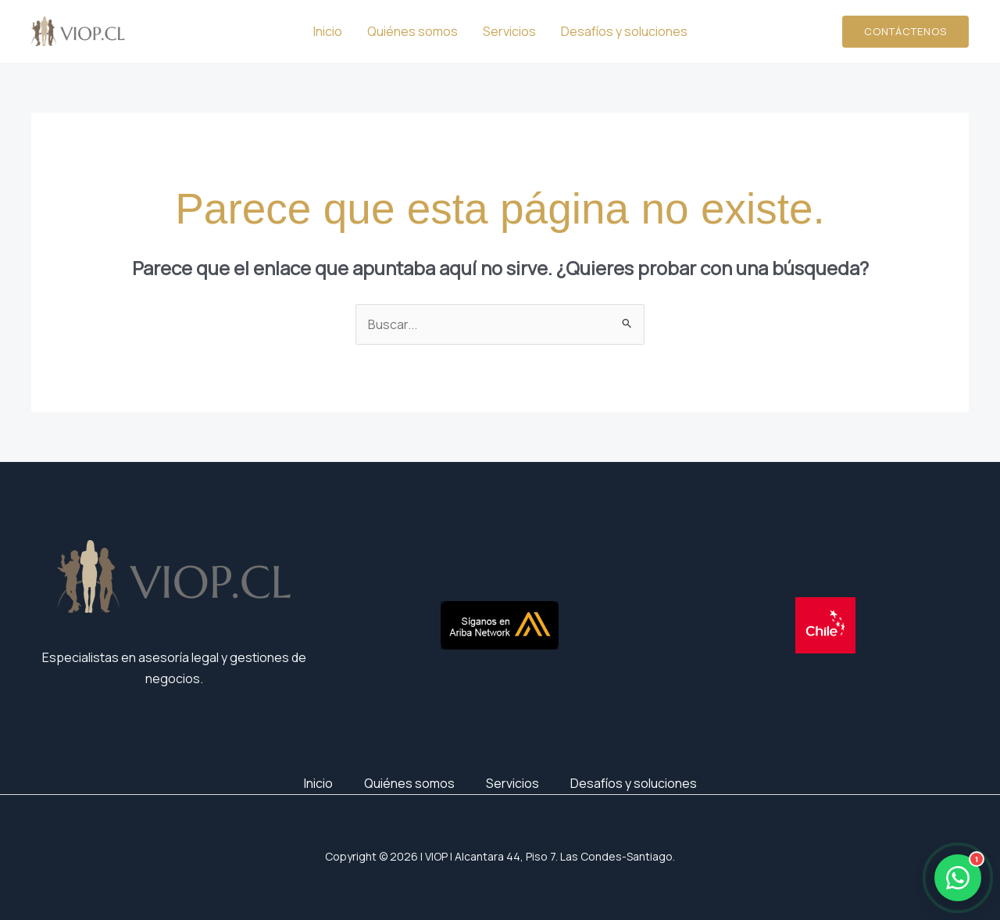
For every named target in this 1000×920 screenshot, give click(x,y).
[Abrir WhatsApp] (957, 877)
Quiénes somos (412, 31)
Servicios (509, 31)
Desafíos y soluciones (624, 31)
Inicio (327, 31)
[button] (905, 32)
